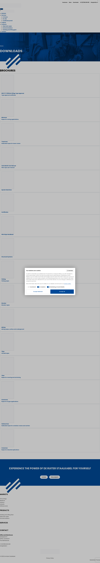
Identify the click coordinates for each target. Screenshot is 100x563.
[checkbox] (31, 287)
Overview (70, 270)
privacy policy (67, 283)
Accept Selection (38, 291)
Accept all (62, 291)
